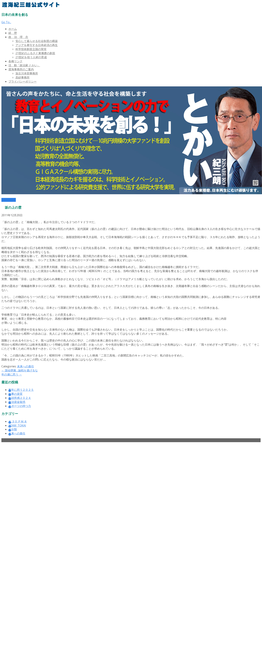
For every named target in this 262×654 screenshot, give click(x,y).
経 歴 (12, 33)
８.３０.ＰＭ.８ (17, 421)
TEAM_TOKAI (17, 425)
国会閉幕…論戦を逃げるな (19, 370)
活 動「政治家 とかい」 (24, 65)
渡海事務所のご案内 (21, 69)
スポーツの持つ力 (19, 406)
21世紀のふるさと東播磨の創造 (35, 53)
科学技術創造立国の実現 (30, 49)
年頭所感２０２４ (19, 398)
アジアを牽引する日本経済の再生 (36, 45)
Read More (8, 200)
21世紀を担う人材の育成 (31, 57)
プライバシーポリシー (22, 81)
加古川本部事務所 (26, 73)
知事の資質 (15, 394)
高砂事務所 (22, 77)
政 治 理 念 (18, 37)
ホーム (12, 29)
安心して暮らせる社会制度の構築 (36, 41)
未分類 (12, 429)
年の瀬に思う (11, 374)
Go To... (6, 22)
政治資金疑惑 (16, 402)
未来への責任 (25, 366)
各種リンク (15, 61)
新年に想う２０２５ (21, 390)
